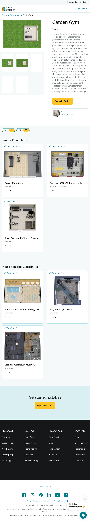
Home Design (30, 449)
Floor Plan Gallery (57, 437)
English (41, 486)
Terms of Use (37, 501)
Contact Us (79, 460)
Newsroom (80, 455)
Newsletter (54, 460)
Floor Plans (29, 437)
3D (26, 130)
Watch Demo (7, 449)
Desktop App (7, 455)
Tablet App (6, 460)
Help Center (54, 449)
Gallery (4, 15)
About (77, 437)
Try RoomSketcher (45, 406)
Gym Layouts (15, 15)
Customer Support (73, 2)
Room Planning (31, 460)
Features (6, 437)
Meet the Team (81, 443)
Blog (51, 443)
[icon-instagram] (32, 495)
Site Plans (28, 455)
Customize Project (62, 101)
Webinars (53, 455)
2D (20, 130)
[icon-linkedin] (49, 495)
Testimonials (81, 449)
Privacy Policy (26, 501)
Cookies (46, 501)
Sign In (85, 2)
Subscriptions (8, 443)
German (48, 486)
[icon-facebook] (24, 495)
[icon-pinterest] (41, 495)
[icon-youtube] (57, 495)
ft (12, 130)
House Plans (30, 443)
